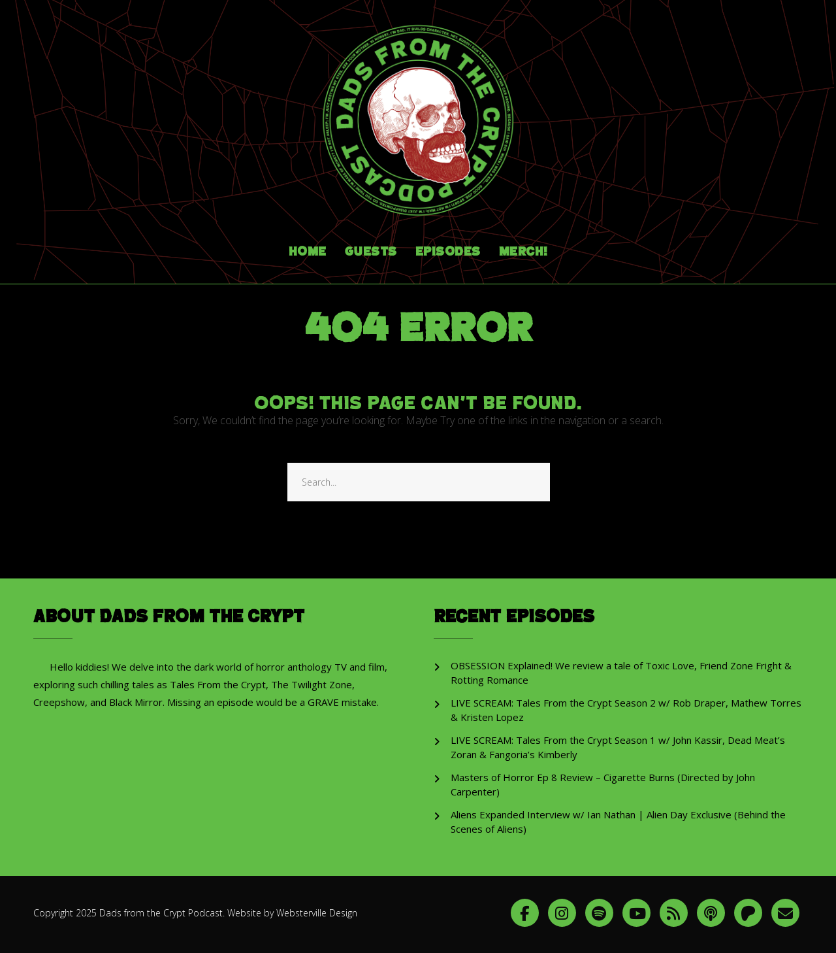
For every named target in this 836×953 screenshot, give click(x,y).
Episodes (448, 252)
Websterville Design (316, 913)
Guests (371, 252)
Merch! (523, 252)
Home (308, 252)
